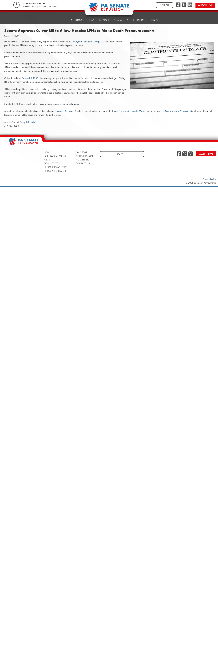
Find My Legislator (55, 170)
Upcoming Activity (55, 167)
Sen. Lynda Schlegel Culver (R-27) (87, 41)
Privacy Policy (209, 179)
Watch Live (205, 5)
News (90, 17)
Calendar (81, 152)
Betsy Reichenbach (29, 122)
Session (104, 17)
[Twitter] (184, 5)
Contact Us (82, 163)
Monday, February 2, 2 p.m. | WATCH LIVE (41, 6)
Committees (121, 16)
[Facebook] (178, 5)
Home (62, 19)
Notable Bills (83, 159)
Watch (155, 15)
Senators (76, 18)
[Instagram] (190, 5)
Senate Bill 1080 (30, 78)
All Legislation (84, 155)
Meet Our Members (55, 155)
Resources (139, 15)
